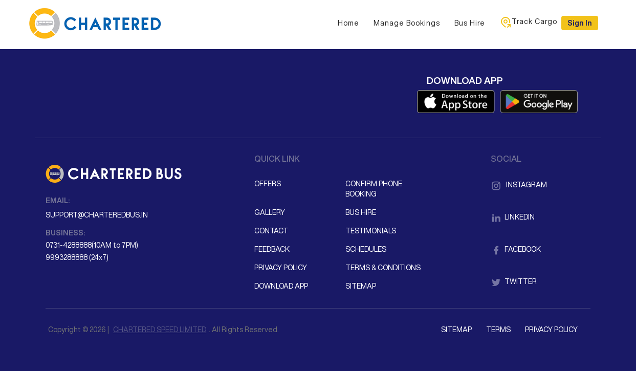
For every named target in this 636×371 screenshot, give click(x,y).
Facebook (516, 249)
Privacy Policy (280, 267)
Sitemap (360, 286)
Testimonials (370, 230)
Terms (498, 329)
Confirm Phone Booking (373, 189)
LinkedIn (513, 217)
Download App (281, 286)
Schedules (365, 249)
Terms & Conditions (383, 267)
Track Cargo (528, 22)
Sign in (579, 23)
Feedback (272, 249)
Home (348, 23)
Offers (267, 183)
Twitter (514, 281)
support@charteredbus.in (97, 215)
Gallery (269, 212)
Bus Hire (469, 23)
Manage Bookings (407, 23)
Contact (271, 230)
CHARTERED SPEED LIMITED (159, 329)
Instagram (519, 185)
